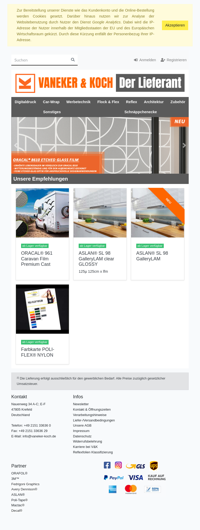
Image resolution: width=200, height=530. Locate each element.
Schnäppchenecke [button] (140, 112)
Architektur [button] (154, 102)
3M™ (15, 479)
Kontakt (19, 396)
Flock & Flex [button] (108, 102)
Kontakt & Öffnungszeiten (92, 409)
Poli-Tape (18, 500)
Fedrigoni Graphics (25, 484)
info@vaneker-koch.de (39, 436)
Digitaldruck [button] (25, 102)
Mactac (16, 505)
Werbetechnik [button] (78, 102)
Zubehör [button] (177, 102)
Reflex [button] (131, 102)
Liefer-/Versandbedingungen (94, 420)
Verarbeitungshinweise (89, 415)
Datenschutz (82, 436)
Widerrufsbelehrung (87, 441)
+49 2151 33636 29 (33, 431)
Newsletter (81, 404)
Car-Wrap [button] (51, 102)
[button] (15, 145)
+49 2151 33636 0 (37, 425)
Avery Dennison (23, 489)
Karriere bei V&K (85, 447)
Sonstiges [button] (52, 112)
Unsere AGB (82, 425)
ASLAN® (18, 495)
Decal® (16, 511)
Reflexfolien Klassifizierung (93, 452)
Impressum (81, 431)
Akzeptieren (175, 25)
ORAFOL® (19, 473)
